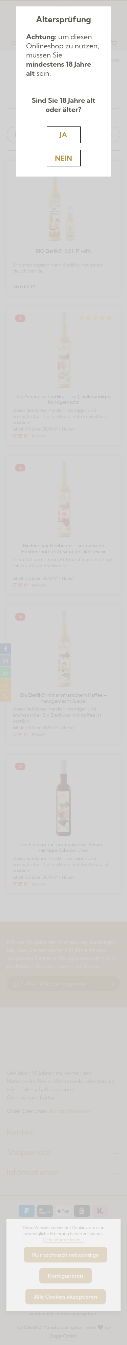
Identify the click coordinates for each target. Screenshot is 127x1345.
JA (63, 134)
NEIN (63, 158)
